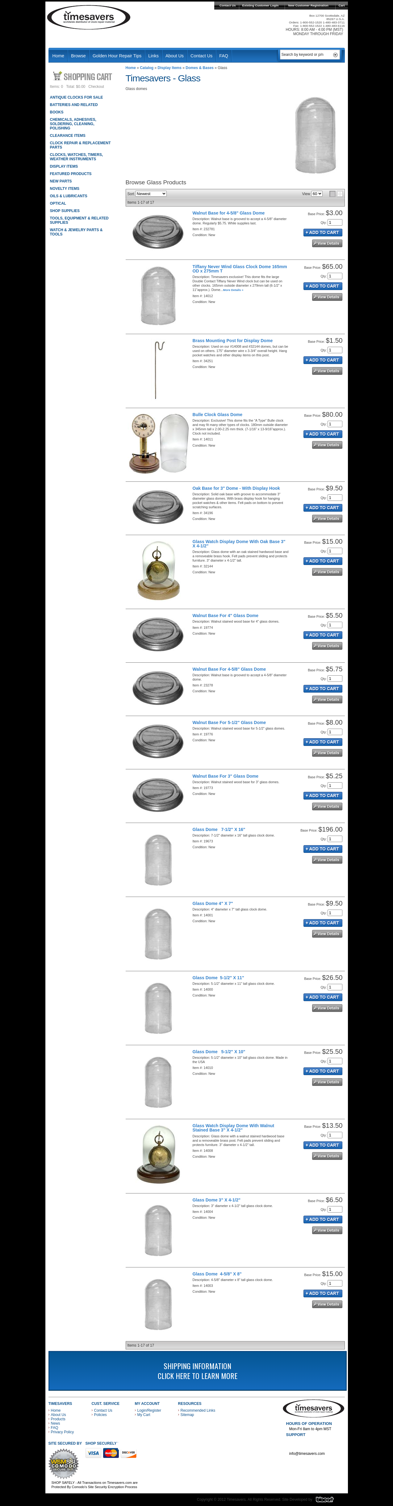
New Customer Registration (308, 5)
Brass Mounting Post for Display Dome (233, 340)
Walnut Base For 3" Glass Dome (226, 776)
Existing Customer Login (260, 5)
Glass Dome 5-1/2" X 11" (218, 977)
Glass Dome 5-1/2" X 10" (219, 1051)
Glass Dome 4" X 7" (213, 903)
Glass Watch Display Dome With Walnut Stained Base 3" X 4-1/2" (233, 1127)
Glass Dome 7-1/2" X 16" (219, 829)
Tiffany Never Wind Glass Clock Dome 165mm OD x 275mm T (240, 268)
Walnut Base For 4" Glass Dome (226, 615)
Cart (342, 5)
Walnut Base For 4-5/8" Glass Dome (229, 669)
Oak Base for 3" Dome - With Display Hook (236, 488)
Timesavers (89, 17)
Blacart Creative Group (329, 1501)
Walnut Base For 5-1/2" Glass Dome (229, 722)
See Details (327, 243)
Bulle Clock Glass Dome (217, 414)
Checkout (96, 86)
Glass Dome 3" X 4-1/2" (216, 1199)
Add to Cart (322, 232)
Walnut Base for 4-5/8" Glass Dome (229, 213)
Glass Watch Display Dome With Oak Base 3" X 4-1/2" (239, 543)
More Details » (233, 290)
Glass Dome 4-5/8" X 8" (217, 1273)
